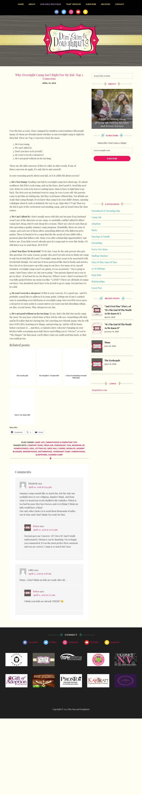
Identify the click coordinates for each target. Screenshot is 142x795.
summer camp (55, 453)
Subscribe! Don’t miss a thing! (111, 142)
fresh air (48, 444)
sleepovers (41, 453)
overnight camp (62, 450)
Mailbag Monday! (100, 254)
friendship (60, 444)
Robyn (36, 525)
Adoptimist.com (99, 389)
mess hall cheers (56, 447)
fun (69, 444)
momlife (70, 447)
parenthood (78, 450)
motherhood (45, 450)
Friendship (97, 242)
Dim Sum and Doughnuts (71, 39)
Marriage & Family (101, 235)
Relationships (98, 280)
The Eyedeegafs (112, 359)
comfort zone (35, 444)
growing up (78, 444)
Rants (94, 229)
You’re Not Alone (100, 248)
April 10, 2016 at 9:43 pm (40, 486)
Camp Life (40, 441)
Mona (107, 341)
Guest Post (97, 286)
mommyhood (30, 450)
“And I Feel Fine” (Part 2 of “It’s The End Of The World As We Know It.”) (118, 309)
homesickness (21, 447)
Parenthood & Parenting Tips (61, 441)
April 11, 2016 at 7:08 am (39, 572)
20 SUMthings (98, 267)
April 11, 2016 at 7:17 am (44, 594)
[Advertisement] (49, 108)
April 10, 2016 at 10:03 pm (45, 528)
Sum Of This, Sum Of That (104, 261)
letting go (40, 447)
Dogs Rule (96, 274)
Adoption (96, 222)
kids (32, 447)
